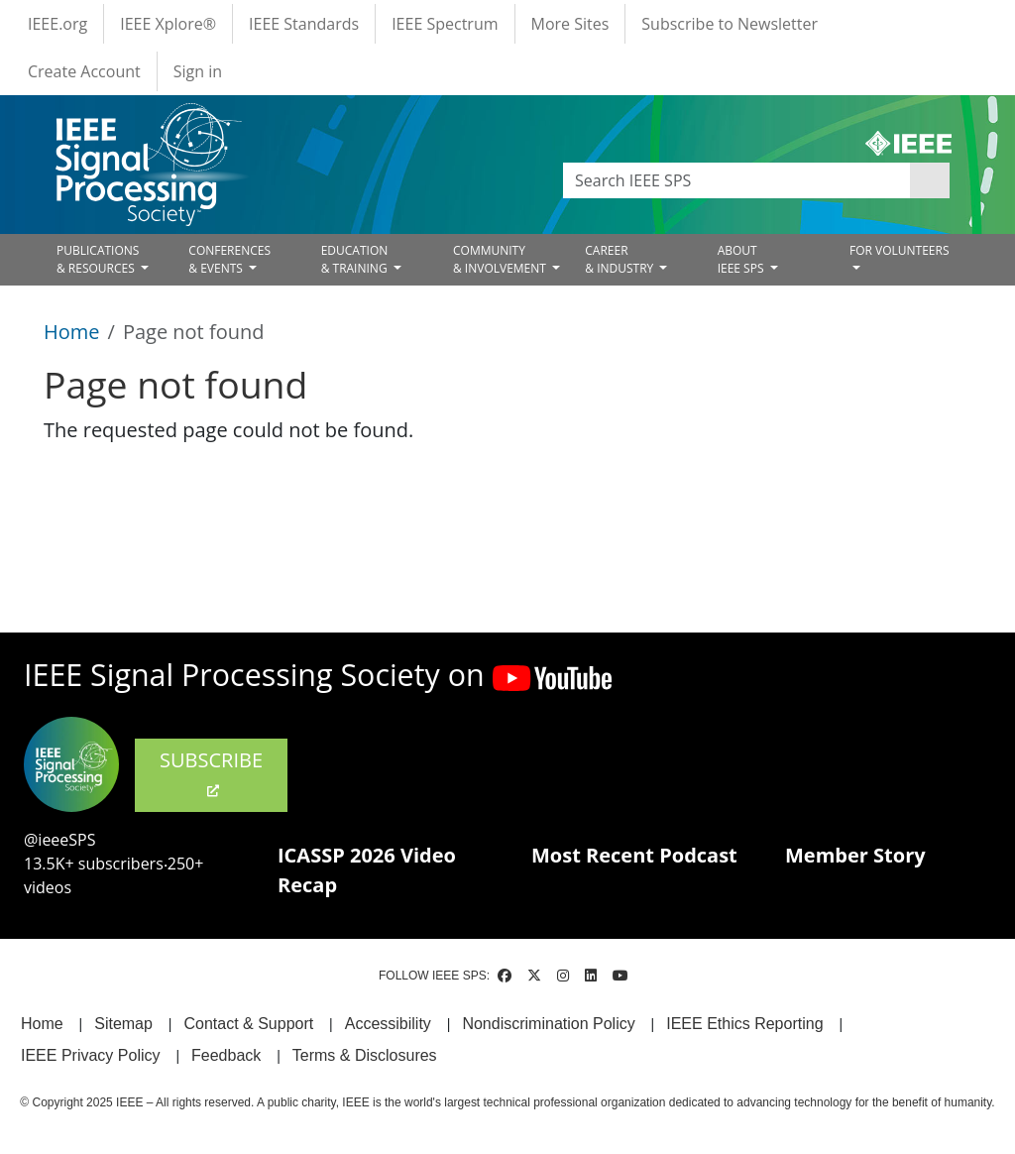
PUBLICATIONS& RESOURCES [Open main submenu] (97, 259)
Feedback (226, 1055)
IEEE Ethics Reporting (744, 1023)
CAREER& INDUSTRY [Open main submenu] (620, 259)
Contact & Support (248, 1023)
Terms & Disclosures (364, 1055)
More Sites (570, 24)
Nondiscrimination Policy (548, 1023)
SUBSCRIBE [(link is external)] (211, 773)
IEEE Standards (304, 24)
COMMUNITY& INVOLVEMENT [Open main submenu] (501, 259)
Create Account (84, 71)
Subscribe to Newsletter (729, 24)
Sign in (197, 71)
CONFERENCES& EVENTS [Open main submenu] (229, 259)
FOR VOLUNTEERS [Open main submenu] (899, 250)
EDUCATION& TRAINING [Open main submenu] (356, 259)
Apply (930, 180)
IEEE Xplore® (168, 24)
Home (72, 331)
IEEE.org (57, 24)
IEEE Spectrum (445, 24)
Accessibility (388, 1023)
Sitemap (123, 1023)
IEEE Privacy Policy (90, 1055)
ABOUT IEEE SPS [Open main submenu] (742, 259)
